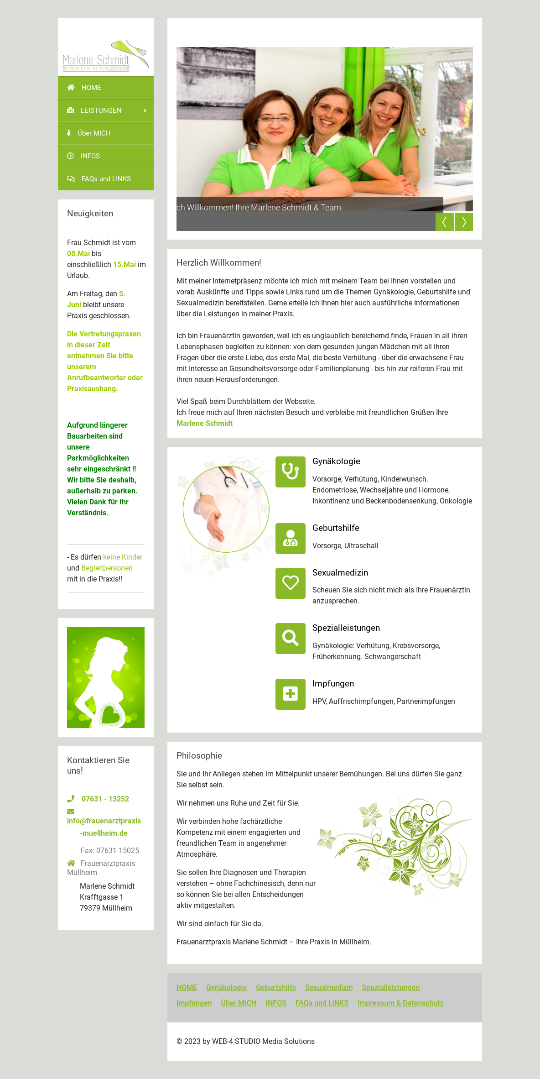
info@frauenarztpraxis (104, 821)
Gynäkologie (226, 987)
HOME (187, 987)
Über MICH (238, 1003)
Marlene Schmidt (205, 423)
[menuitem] (106, 87)
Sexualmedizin (329, 987)
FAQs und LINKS (322, 1003)
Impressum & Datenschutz (401, 1003)
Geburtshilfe (276, 987)
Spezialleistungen (391, 987)
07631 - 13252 (105, 799)
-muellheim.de (104, 833)
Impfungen (194, 1003)
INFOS (275, 1003)
